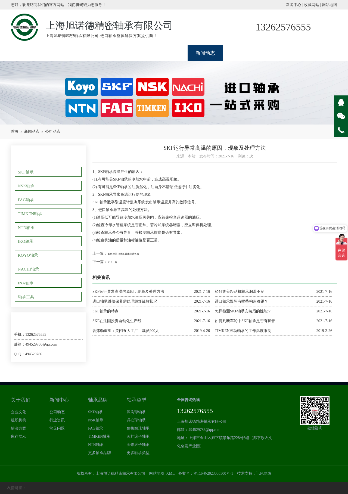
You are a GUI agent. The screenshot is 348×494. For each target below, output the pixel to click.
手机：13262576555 (30, 335)
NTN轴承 (27, 227)
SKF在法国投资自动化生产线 (116, 321)
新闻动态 (205, 53)
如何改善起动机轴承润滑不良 (132, 253)
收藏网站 (311, 5)
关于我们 (64, 53)
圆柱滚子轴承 (138, 436)
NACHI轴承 (30, 269)
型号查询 (276, 53)
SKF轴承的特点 (105, 311)
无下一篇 (115, 262)
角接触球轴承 (138, 428)
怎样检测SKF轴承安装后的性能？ (243, 311)
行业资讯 (57, 420)
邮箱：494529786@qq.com (35, 344)
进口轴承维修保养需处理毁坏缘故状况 (124, 301)
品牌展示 (134, 53)
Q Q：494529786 (28, 354)
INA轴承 (27, 283)
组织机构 (18, 420)
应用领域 (240, 53)
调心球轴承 (136, 420)
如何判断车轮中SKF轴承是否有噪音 (245, 321)
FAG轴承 (27, 199)
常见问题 (57, 428)
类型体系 (170, 53)
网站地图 (329, 5)
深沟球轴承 (136, 412)
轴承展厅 (99, 53)
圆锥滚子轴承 (138, 445)
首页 (14, 131)
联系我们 (311, 53)
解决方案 (18, 428)
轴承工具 (27, 296)
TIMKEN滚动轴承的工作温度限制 (243, 331)
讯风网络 (263, 473)
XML (170, 473)
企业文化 (18, 412)
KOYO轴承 (29, 255)
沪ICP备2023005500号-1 (213, 473)
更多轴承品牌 (99, 453)
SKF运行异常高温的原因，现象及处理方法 (128, 292)
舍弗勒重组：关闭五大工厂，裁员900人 (125, 331)
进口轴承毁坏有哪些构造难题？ (241, 301)
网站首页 (28, 53)
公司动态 (52, 131)
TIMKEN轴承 (31, 213)
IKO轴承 (27, 241)
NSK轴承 (27, 186)
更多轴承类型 (138, 453)
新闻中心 (293, 5)
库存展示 (18, 436)
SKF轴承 (27, 172)
